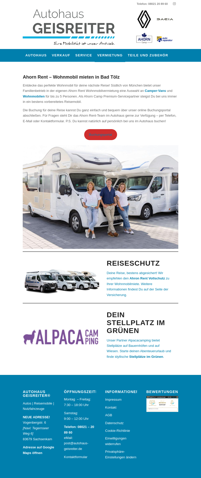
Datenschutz (114, 423)
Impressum (113, 399)
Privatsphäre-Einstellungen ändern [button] (120, 454)
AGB (108, 415)
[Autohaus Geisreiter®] (74, 28)
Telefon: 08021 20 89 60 (152, 3)
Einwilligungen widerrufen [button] (115, 441)
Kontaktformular (75, 457)
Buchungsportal (100, 135)
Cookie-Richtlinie (117, 431)
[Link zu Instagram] (174, 4)
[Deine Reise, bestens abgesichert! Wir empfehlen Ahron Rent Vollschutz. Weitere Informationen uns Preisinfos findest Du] (140, 284)
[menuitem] (36, 55)
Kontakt (110, 407)
